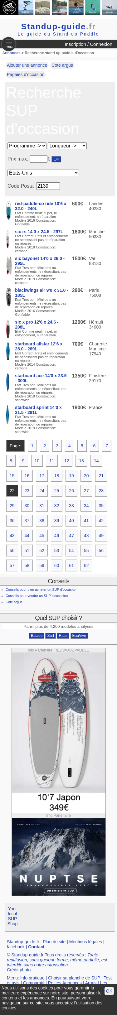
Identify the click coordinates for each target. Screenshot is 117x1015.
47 (71, 535)
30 (27, 505)
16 (27, 475)
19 (71, 475)
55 (86, 550)
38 (41, 520)
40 (71, 520)
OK (109, 991)
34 (86, 505)
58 (27, 565)
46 (56, 535)
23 (27, 490)
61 (71, 565)
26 (71, 490)
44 (27, 535)
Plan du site (54, 941)
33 (71, 505)
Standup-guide (58, 26)
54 (71, 550)
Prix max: (18, 158)
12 (66, 460)
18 (56, 475)
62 (86, 565)
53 (56, 550)
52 (41, 550)
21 (101, 475)
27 (86, 490)
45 (41, 535)
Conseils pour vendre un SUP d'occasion (37, 596)
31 (41, 505)
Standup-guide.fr (23, 941)
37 (27, 520)
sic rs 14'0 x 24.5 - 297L (39, 231)
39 (56, 520)
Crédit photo (19, 969)
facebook (16, 946)
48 (86, 535)
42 (101, 520)
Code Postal (21, 186)
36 (12, 520)
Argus (91, 982)
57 (12, 565)
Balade (36, 635)
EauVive (79, 635)
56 (101, 550)
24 (41, 490)
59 (41, 565)
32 (56, 505)
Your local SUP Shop (12, 916)
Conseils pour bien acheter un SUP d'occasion (41, 589)
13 (81, 460)
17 (41, 475)
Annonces (11, 53)
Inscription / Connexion (88, 44)
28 (101, 490)
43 (12, 535)
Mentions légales (85, 941)
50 (12, 550)
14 (96, 460)
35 (101, 505)
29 (12, 505)
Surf (50, 635)
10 (37, 460)
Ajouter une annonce (27, 65)
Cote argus (62, 65)
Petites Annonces (65, 982)
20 (86, 475)
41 (86, 520)
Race (63, 635)
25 (56, 490)
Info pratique (32, 977)
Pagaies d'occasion (25, 74)
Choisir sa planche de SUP (74, 977)
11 (51, 460)
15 (12, 475)
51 (27, 550)
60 (56, 565)
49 (101, 535)
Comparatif (33, 982)
